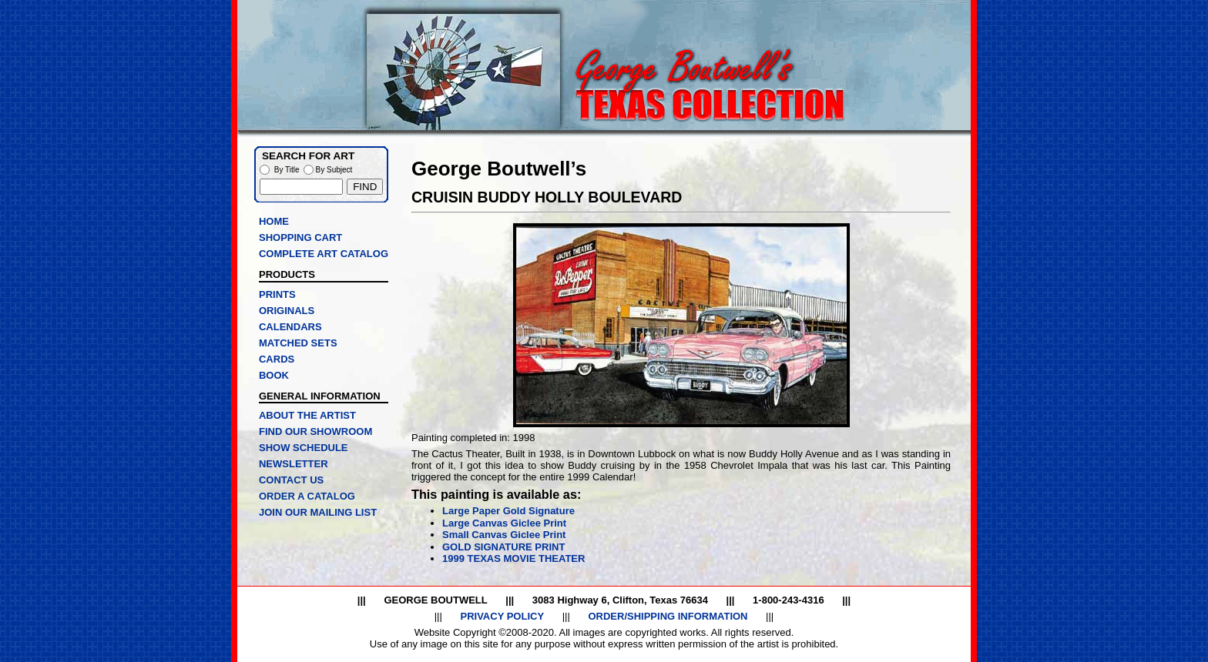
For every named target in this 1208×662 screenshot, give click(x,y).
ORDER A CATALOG (307, 496)
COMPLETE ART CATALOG (323, 253)
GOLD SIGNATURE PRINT (503, 547)
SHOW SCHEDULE (303, 447)
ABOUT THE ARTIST (307, 415)
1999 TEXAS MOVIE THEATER (513, 558)
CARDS (276, 359)
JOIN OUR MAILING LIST (318, 512)
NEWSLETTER (293, 464)
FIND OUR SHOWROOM (315, 431)
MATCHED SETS (298, 343)
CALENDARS (290, 327)
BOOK (274, 375)
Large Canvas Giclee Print (504, 523)
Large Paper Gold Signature (508, 511)
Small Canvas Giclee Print (503, 534)
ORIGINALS (286, 310)
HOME (274, 221)
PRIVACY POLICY (502, 616)
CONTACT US (291, 480)
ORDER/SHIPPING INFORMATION (667, 616)
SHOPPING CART (300, 237)
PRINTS (277, 294)
